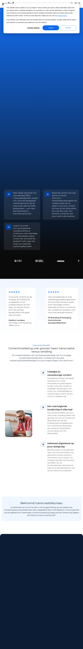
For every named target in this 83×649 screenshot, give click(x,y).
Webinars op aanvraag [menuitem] (36, 613)
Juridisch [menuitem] (73, 613)
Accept (51, 28)
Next (17, 519)
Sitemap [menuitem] (73, 621)
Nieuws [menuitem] (4, 617)
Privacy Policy (62, 15)
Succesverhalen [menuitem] (34, 621)
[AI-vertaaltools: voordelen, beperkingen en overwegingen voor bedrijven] (21, 488)
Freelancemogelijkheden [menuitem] (12, 630)
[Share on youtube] (62, 646)
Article (13, 459)
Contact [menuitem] (55, 617)
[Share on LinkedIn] (78, 641)
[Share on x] (67, 641)
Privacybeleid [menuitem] (75, 617)
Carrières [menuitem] (5, 626)
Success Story (24, 459)
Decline (68, 28)
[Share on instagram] (73, 641)
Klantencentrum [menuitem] (59, 613)
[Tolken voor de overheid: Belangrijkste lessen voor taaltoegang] (61, 488)
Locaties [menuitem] (4, 621)
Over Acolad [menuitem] (6, 613)
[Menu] (79, 3)
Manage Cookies (55, 644)
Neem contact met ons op (42, 38)
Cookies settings (33, 28)
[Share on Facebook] (62, 641)
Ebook (37, 459)
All (6, 459)
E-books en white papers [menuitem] (37, 617)
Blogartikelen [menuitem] (33, 626)
